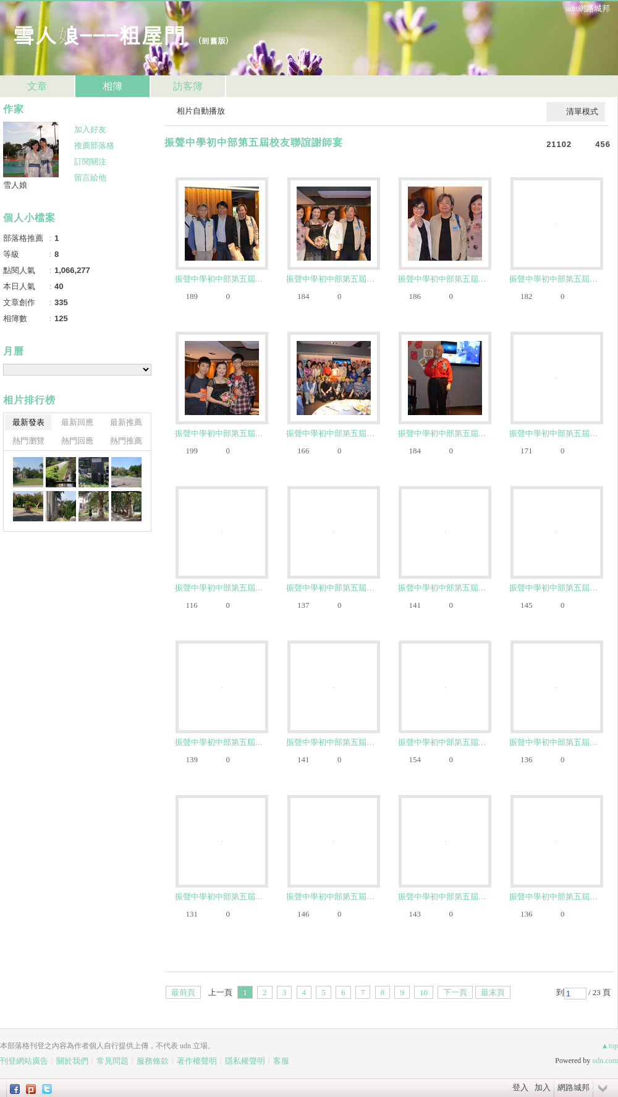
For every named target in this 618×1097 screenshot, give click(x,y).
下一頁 (455, 992)
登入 (520, 1087)
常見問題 (112, 1060)
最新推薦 (126, 422)
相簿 (112, 86)
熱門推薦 (126, 440)
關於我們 (72, 1060)
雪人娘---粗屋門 (98, 34)
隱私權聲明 (245, 1060)
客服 (281, 1060)
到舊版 (213, 40)
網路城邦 (573, 1087)
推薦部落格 (94, 145)
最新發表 (28, 422)
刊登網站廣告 (24, 1060)
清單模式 (582, 111)
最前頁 (183, 992)
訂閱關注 (90, 161)
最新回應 (77, 422)
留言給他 (90, 177)
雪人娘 (15, 185)
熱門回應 (77, 440)
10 (424, 992)
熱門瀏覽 (28, 440)
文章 (37, 86)
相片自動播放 (201, 111)
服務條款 (153, 1060)
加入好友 (90, 129)
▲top (609, 1045)
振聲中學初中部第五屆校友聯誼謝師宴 (253, 142)
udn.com (605, 1060)
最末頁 (493, 992)
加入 (543, 1087)
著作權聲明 (197, 1060)
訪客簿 (188, 86)
